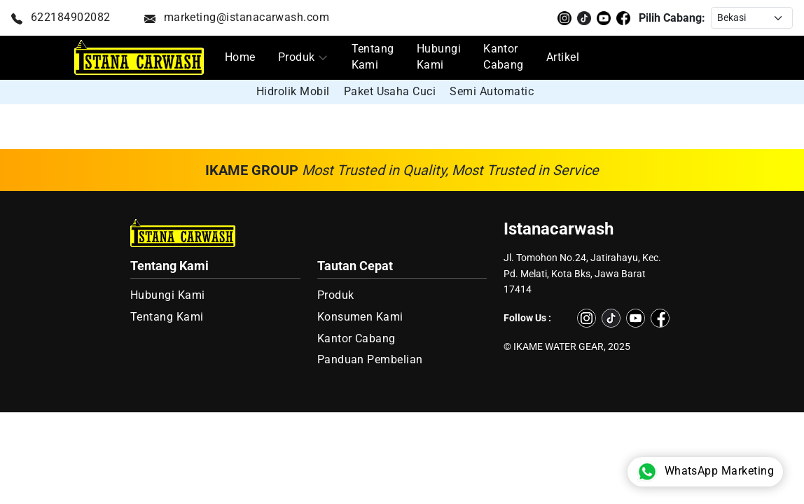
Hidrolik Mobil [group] (293, 91)
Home (240, 57)
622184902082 (61, 17)
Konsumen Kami (360, 317)
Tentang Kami (373, 57)
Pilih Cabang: (672, 17)
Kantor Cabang (503, 57)
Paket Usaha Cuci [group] (390, 91)
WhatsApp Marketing (705, 471)
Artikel (562, 57)
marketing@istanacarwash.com (237, 17)
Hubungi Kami (439, 57)
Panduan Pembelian (370, 360)
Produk (296, 57)
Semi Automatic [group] (492, 91)
